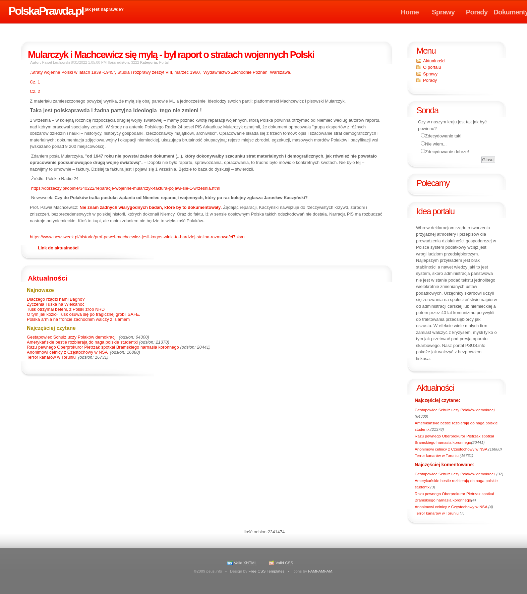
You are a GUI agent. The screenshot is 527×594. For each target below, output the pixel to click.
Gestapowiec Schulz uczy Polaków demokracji (455, 410)
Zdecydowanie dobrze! (447, 151)
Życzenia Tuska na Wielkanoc (55, 304)
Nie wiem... (436, 143)
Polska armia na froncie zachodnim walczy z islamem (78, 319)
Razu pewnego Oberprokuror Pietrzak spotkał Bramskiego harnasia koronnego (103, 347)
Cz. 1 (35, 81)
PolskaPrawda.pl (45, 10)
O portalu (432, 67)
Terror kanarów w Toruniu (437, 455)
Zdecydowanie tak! (443, 135)
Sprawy (443, 12)
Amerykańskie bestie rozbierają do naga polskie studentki (82, 342)
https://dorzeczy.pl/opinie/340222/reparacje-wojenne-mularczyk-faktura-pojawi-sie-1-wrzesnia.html (125, 188)
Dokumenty (510, 12)
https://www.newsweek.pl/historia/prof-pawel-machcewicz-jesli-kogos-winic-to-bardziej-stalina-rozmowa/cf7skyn (137, 236)
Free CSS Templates (266, 571)
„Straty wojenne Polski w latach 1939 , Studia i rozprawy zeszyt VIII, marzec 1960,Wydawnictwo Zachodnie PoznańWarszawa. (160, 72)
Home (410, 12)
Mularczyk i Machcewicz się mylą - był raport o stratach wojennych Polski (171, 54)
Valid (245, 562)
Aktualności (434, 60)
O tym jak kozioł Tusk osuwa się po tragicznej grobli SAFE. (83, 314)
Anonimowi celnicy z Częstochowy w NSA (451, 449)
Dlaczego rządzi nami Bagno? (56, 299)
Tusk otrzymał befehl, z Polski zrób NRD (66, 309)
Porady (477, 12)
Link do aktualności (58, 247)
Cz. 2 (35, 91)
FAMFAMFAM (320, 571)
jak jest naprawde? (104, 9)
